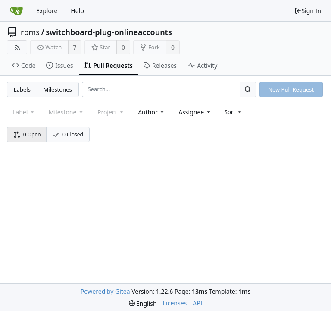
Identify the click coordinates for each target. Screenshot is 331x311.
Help (77, 10)
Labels (22, 89)
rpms (30, 32)
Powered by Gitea (105, 291)
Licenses (175, 303)
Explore (46, 10)
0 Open (27, 134)
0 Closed (68, 134)
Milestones (58, 89)
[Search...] (248, 89)
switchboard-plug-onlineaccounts (109, 32)
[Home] (16, 11)
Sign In (307, 10)
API (197, 303)
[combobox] (151, 112)
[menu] (233, 112)
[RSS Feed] (17, 47)
